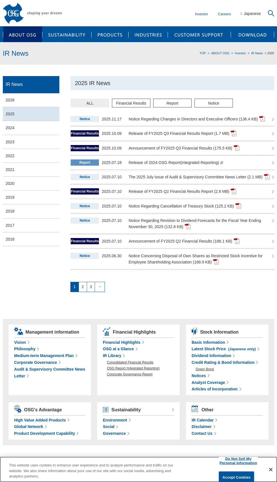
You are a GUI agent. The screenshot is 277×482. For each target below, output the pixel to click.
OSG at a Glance (118, 349)
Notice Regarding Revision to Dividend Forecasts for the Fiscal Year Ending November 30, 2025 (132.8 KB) (195, 223)
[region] (138, 469)
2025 (10, 114)
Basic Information (208, 342)
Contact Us (202, 433)
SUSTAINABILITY (66, 34)
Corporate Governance (35, 362)
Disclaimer (202, 426)
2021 (10, 169)
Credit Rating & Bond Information (223, 362)
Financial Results (131, 103)
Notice (213, 103)
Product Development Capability (44, 433)
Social (108, 426)
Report (172, 103)
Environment (115, 420)
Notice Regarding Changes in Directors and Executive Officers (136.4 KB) (197, 119)
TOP (203, 53)
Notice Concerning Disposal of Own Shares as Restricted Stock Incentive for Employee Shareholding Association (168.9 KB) (196, 259)
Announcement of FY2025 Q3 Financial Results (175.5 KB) (184, 148)
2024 (10, 128)
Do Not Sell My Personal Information (238, 460)
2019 (10, 197)
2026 (10, 100)
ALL (90, 103)
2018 (10, 211)
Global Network (28, 426)
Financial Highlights (121, 342)
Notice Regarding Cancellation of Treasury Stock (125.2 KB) (185, 206)
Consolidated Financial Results (130, 362)
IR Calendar (203, 420)
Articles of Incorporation (215, 389)
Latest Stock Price (224, 349)
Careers (224, 14)
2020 (10, 183)
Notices (199, 375)
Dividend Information (211, 355)
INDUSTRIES (148, 34)
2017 (10, 225)
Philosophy (24, 349)
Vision (20, 342)
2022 (10, 156)
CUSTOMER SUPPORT (199, 34)
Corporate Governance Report (129, 374)
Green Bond (205, 369)
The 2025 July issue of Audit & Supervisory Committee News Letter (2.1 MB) (199, 177)
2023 (10, 142)
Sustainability (126, 409)
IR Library (112, 355)
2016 (10, 239)
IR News (257, 53)
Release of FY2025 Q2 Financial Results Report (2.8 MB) (182, 191)
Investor (201, 14)
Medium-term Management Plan (44, 355)
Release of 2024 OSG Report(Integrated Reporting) (176, 162)
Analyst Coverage (208, 382)
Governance (114, 433)
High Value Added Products (40, 420)
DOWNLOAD (252, 34)
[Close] (271, 469)
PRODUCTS (110, 34)
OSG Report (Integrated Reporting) (133, 368)
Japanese (252, 13)
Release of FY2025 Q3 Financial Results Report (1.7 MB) (182, 133)
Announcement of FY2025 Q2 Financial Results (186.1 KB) (184, 241)
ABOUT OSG (22, 34)
